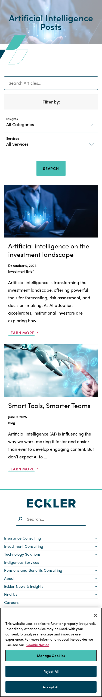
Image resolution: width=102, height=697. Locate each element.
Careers (11, 602)
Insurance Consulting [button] (22, 538)
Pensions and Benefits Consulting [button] (33, 570)
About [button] (9, 578)
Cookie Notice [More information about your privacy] (37, 644)
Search (51, 168)
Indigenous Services (21, 562)
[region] (51, 652)
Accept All (51, 686)
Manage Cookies (51, 655)
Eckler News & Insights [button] (23, 586)
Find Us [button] (10, 594)
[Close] (95, 615)
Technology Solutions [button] (22, 554)
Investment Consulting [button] (23, 546)
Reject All (51, 671)
